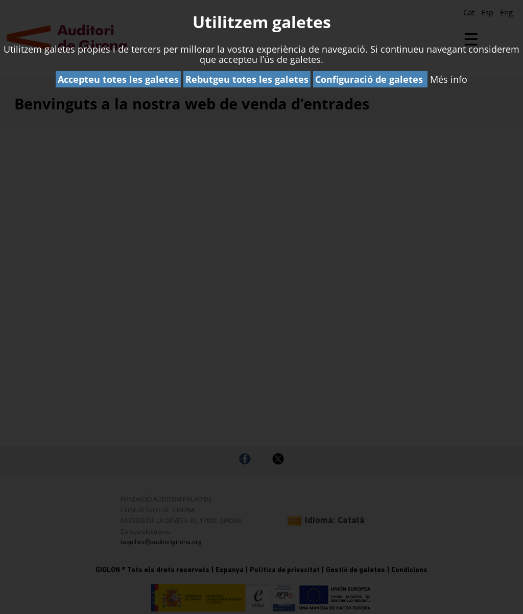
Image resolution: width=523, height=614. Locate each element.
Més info (448, 79)
